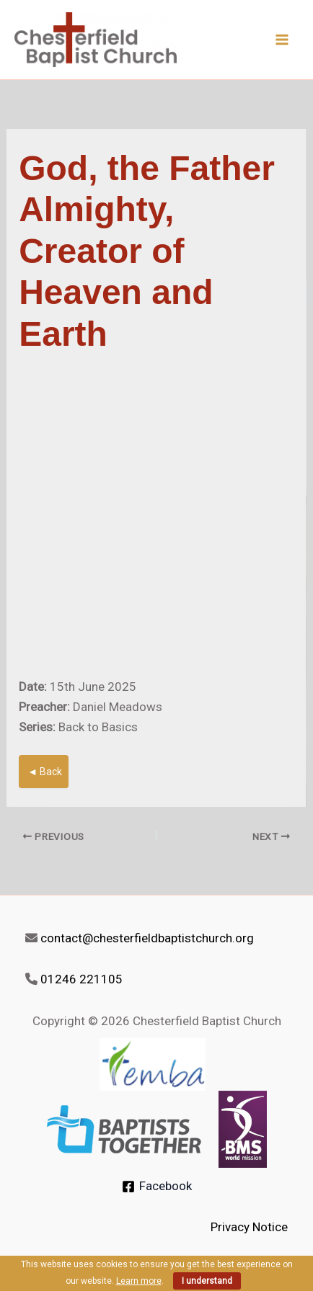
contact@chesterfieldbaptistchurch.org (147, 938)
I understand (207, 1281)
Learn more (139, 1281)
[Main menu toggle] (282, 39)
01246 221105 (81, 979)
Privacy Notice (249, 1227)
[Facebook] (157, 1186)
